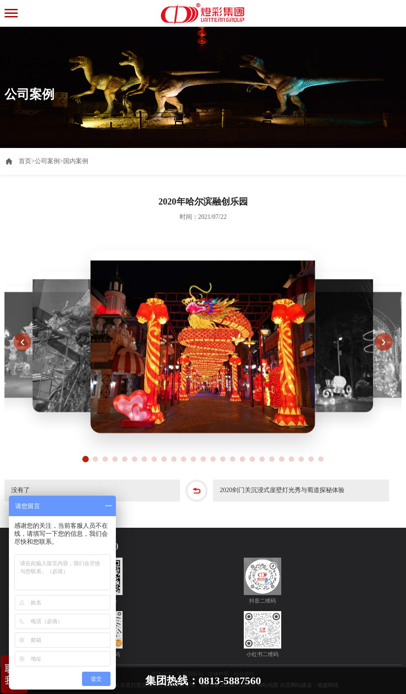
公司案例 (47, 161)
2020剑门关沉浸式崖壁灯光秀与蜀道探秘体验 (282, 490)
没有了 (20, 490)
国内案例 (75, 161)
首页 (27, 161)
